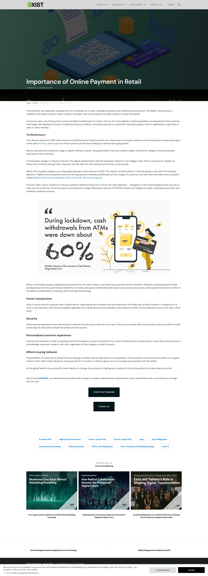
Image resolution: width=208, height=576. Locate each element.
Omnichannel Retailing (50, 446)
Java (141, 439)
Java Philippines (159, 439)
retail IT (165, 446)
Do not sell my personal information (23, 573)
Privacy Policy (48, 564)
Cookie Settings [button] (162, 570)
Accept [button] (191, 570)
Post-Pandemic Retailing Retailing (137, 446)
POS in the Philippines (102, 446)
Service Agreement (33, 564)
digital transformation (70, 439)
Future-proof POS (97, 439)
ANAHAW (43, 378)
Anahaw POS (45, 439)
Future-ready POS (122, 439)
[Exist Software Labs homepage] (35, 4)
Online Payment (76, 446)
